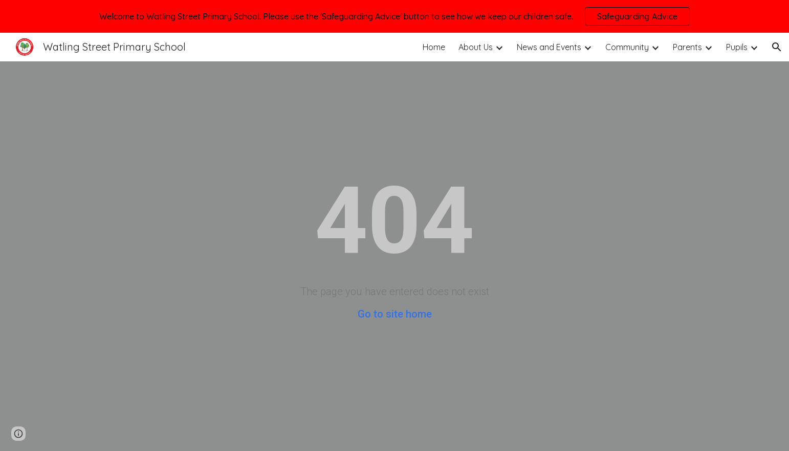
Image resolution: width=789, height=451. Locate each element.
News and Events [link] (549, 47)
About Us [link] (475, 47)
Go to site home (395, 314)
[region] (394, 16)
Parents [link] (687, 47)
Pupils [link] (737, 47)
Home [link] (434, 47)
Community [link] (627, 47)
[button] (776, 47)
